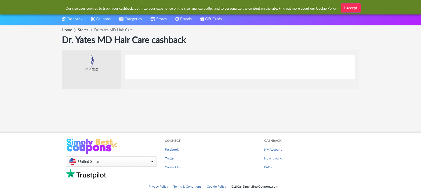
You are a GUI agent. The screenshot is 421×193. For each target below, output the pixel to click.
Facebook (172, 149)
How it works (273, 158)
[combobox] (130, 21)
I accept (350, 8)
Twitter (170, 158)
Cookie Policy (216, 186)
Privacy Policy (158, 186)
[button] (111, 161)
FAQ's (268, 167)
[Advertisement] (240, 67)
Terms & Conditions (187, 186)
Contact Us (173, 167)
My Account (273, 149)
